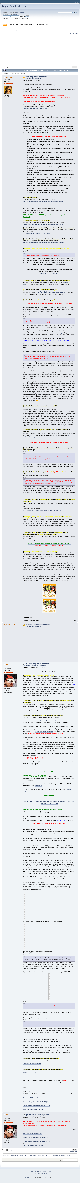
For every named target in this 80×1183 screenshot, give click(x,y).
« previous (71, 33)
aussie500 (9, 77)
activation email (16, 14)
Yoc (6, 664)
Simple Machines (47, 1171)
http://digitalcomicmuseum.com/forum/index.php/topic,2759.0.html (42, 510)
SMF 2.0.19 (33, 1171)
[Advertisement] (40, 49)
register (22, 12)
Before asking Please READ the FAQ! (35, 1102)
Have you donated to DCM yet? (33, 1109)
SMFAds (37, 1173)
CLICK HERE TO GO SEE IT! (49, 273)
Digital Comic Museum (14, 6)
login (17, 12)
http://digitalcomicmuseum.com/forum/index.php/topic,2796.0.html (43, 201)
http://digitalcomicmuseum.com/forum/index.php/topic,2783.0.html (43, 242)
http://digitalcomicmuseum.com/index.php (50, 333)
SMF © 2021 (40, 1171)
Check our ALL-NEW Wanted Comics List (36, 1105)
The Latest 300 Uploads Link (32, 1098)
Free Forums (44, 1173)
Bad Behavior (28, 1177)
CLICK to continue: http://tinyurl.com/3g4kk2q (37, 233)
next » (76, 33)
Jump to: (60, 1160)
